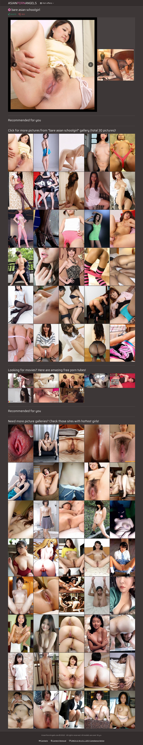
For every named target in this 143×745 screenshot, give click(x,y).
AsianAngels (22, 3)
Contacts (43, 740)
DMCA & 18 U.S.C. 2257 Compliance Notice (86, 740)
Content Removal (58, 740)
